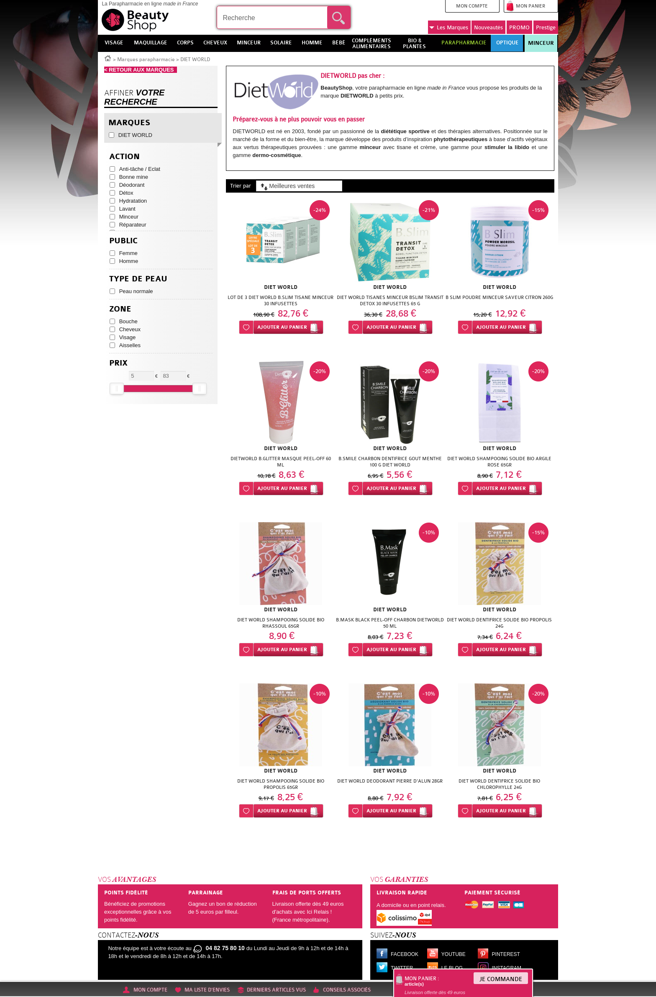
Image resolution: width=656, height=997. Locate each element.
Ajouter (282, 327)
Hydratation (133, 201)
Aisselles (130, 345)
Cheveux (130, 329)
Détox (126, 193)
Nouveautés (488, 27)
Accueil (108, 57)
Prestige (546, 27)
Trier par (240, 186)
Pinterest (506, 954)
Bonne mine (133, 177)
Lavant (127, 209)
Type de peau (138, 279)
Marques (448, 27)
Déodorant (132, 185)
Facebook (404, 954)
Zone (120, 309)
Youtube (453, 954)
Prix (118, 363)
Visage (127, 337)
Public (123, 241)
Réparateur (132, 225)
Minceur (541, 43)
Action (124, 157)
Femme (128, 253)
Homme (128, 261)
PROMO (519, 27)
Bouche (128, 321)
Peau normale (136, 291)
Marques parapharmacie (146, 59)
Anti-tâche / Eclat (139, 169)
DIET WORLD (135, 135)
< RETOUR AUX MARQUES (140, 70)
